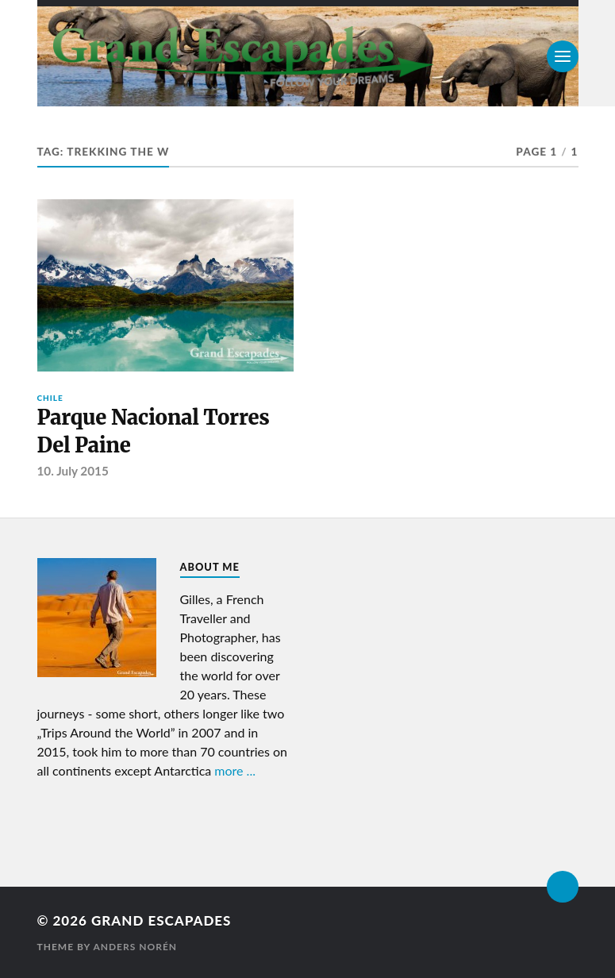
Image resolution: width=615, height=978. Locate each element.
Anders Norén (135, 947)
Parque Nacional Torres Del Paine (153, 431)
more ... (235, 770)
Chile (50, 397)
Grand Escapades (161, 920)
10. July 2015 (73, 471)
